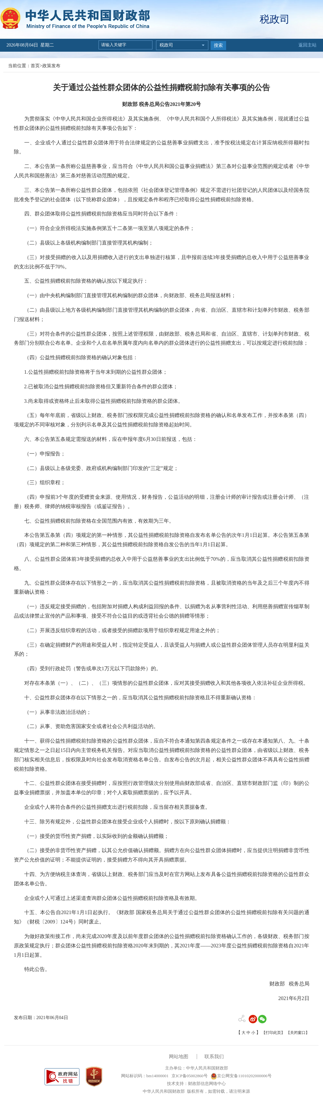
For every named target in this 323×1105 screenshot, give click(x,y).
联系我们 (214, 1056)
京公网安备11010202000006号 (241, 1075)
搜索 (218, 45)
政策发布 (51, 65)
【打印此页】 (273, 1032)
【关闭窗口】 (297, 1032)
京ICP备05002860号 (189, 1075)
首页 (35, 65)
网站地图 (178, 1056)
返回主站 (307, 45)
